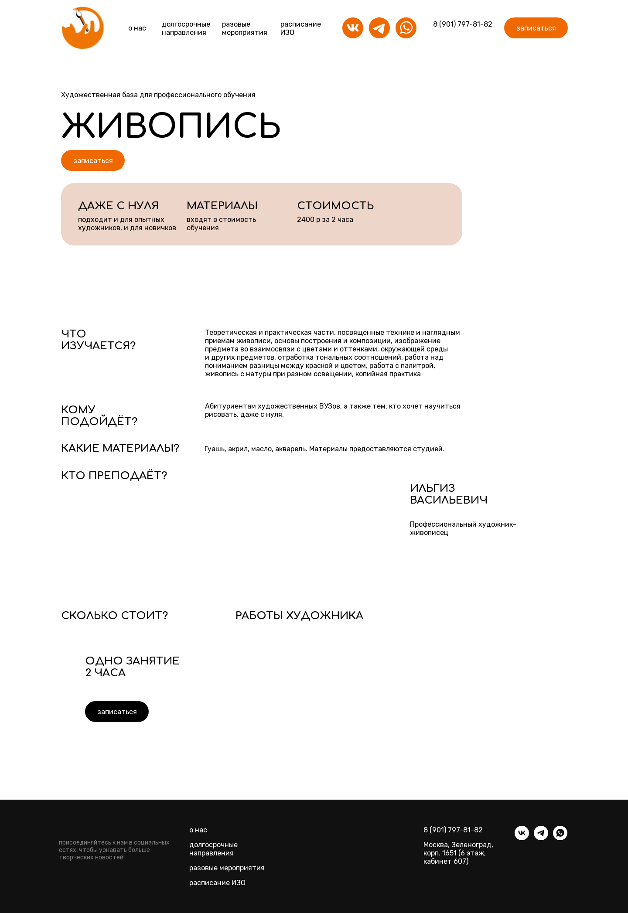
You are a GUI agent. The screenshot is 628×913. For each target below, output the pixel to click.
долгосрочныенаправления (186, 28)
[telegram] (541, 837)
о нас (137, 28)
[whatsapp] (560, 837)
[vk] (522, 837)
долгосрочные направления (213, 849)
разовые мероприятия (244, 28)
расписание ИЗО (217, 883)
